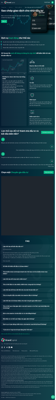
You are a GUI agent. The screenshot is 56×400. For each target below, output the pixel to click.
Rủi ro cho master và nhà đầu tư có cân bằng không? (19, 313)
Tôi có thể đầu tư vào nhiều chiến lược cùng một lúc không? (22, 284)
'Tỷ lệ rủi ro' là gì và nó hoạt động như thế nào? (17, 329)
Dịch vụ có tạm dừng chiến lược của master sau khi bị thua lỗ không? (24, 324)
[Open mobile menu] (2, 2)
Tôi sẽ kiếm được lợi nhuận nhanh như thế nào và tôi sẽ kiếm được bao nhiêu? (25, 272)
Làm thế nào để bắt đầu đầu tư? (13, 246)
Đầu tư (4, 21)
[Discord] (11, 347)
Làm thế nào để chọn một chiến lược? (15, 279)
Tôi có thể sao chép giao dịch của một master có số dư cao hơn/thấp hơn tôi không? (26, 307)
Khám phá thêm (48, 172)
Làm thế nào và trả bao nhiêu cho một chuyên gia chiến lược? (22, 301)
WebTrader (47, 2)
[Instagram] (2, 347)
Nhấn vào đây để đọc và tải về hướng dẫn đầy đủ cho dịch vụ (15, 333)
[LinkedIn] (9, 347)
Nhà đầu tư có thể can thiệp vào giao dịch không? (18, 319)
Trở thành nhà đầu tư (47, 132)
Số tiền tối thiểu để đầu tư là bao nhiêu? (15, 266)
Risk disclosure (16, 350)
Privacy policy (24, 350)
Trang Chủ (3, 7)
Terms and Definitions (5, 350)
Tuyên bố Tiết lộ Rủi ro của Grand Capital (15, 380)
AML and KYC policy (34, 350)
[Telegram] (7, 347)
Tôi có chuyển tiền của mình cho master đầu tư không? (20, 295)
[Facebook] (4, 347)
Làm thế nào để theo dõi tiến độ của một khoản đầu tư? (20, 290)
